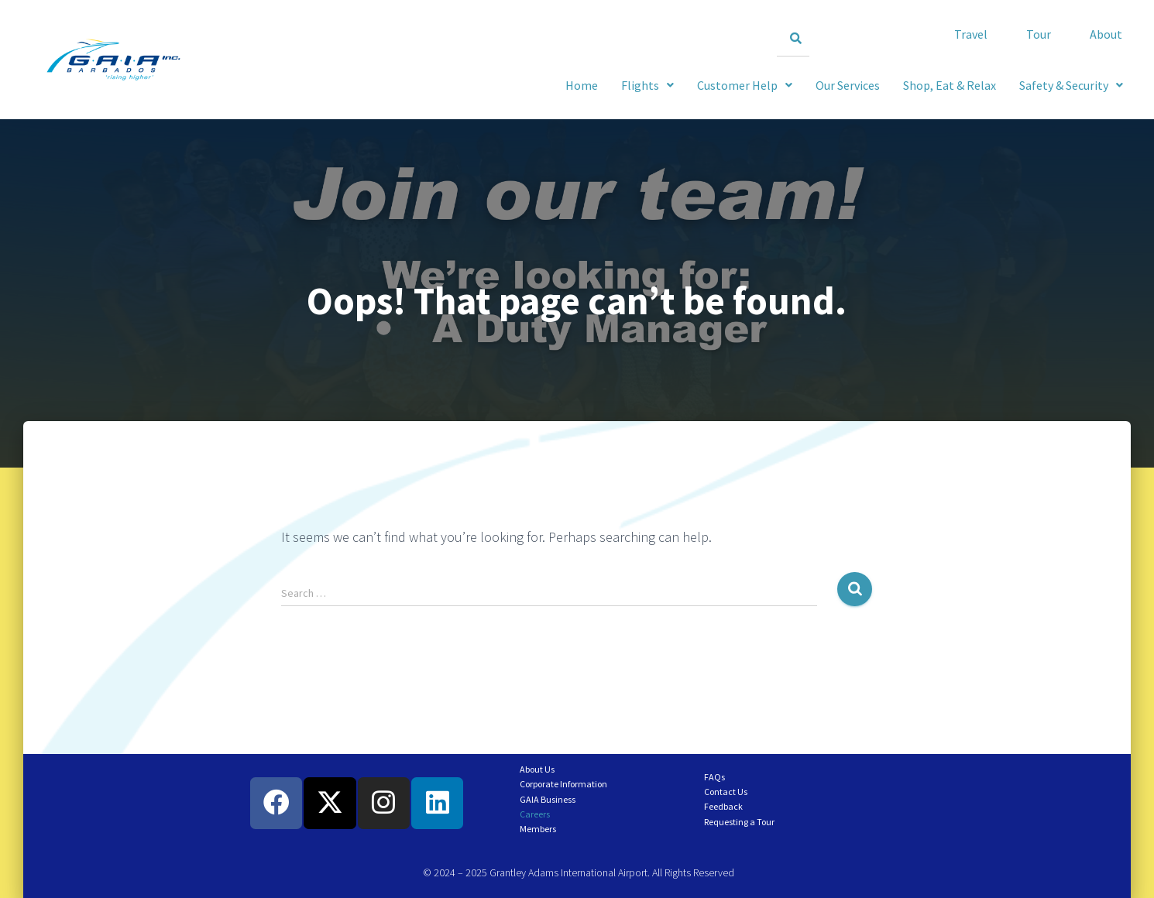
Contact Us (725, 791)
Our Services (848, 85)
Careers (535, 814)
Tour (1038, 34)
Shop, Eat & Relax (949, 85)
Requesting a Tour (739, 822)
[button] (1071, 85)
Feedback (723, 806)
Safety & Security (1071, 85)
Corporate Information (563, 784)
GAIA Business (547, 799)
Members (538, 829)
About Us (537, 769)
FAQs (714, 777)
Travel (970, 34)
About (1106, 34)
